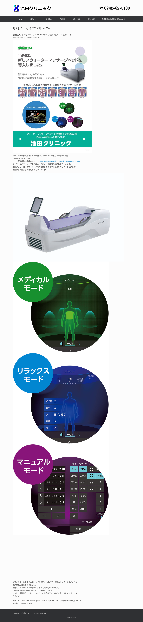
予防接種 (62, 19)
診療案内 (49, 19)
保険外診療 (91, 19)
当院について (34, 19)
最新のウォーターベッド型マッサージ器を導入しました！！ (42, 35)
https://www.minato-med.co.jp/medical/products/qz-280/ (58, 161)
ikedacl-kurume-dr (33, 37)
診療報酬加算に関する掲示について (113, 19)
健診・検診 (76, 19)
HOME (20, 19)
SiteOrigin (69, 617)
